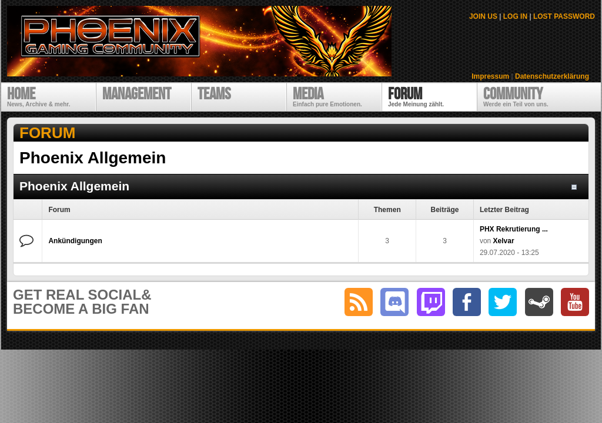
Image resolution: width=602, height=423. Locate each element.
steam (539, 302)
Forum (47, 133)
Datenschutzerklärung (552, 76)
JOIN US (483, 16)
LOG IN (515, 16)
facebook (467, 302)
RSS (359, 302)
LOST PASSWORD (564, 16)
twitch (431, 302)
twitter (503, 302)
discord (394, 302)
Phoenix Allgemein (74, 186)
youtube (575, 302)
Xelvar (503, 241)
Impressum (490, 76)
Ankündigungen (75, 241)
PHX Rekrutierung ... (514, 229)
